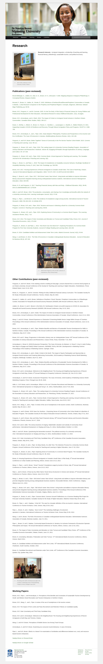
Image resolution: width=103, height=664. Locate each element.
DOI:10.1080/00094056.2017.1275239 (24, 187)
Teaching (31, 37)
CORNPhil (46, 37)
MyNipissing (80, 649)
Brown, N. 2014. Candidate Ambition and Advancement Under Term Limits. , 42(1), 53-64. (48, 232)
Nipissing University (19, 649)
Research (24, 37)
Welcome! (15, 37)
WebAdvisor (80, 651)
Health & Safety (88, 652)
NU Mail (86, 651)
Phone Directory (88, 649)
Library (79, 654)
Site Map (87, 654)
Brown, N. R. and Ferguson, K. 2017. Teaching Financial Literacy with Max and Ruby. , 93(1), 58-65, (50, 185)
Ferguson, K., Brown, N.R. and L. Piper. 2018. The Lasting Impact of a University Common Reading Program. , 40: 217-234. (51, 150)
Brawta (39, 37)
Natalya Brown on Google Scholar (23, 642)
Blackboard (80, 652)
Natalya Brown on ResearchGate (23, 638)
